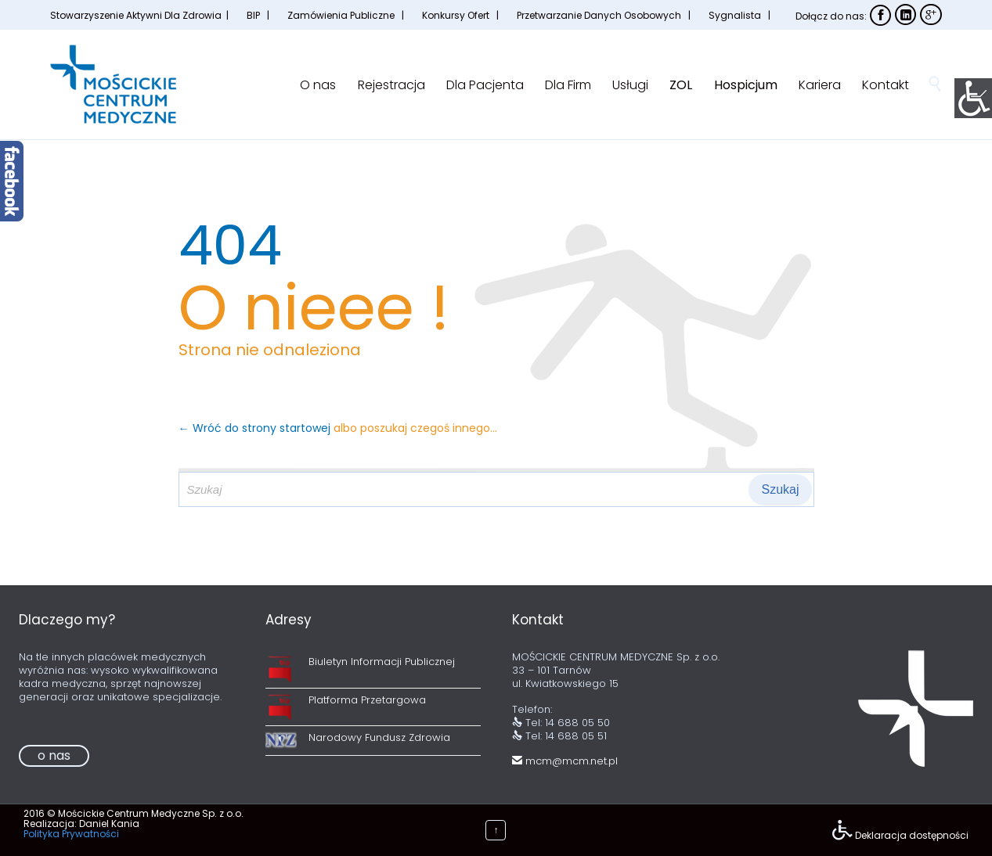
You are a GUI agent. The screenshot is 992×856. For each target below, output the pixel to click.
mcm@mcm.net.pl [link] (565, 760)
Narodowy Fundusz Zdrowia (379, 737)
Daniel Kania (109, 823)
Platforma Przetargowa (367, 699)
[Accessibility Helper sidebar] (973, 97)
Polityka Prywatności (71, 833)
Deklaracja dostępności (912, 835)
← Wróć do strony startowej (256, 428)
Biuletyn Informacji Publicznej (381, 661)
